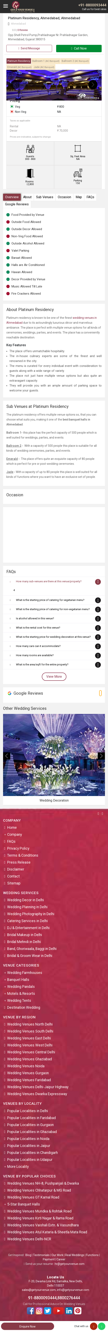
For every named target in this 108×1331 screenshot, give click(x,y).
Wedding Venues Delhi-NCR (29, 1239)
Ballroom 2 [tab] (75, 61)
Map (79, 197)
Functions (92, 1255)
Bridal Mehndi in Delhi (24, 942)
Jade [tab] (44, 67)
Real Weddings (74, 1255)
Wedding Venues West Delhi (29, 1045)
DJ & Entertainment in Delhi (28, 928)
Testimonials (41, 1255)
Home (12, 828)
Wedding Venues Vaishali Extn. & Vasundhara (43, 1225)
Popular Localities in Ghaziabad (32, 1132)
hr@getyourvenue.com (69, 1263)
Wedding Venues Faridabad (29, 1080)
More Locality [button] (18, 1167)
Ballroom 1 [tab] (45, 61)
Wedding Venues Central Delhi (31, 1052)
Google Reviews (17, 204)
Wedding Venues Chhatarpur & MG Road (39, 1190)
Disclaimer (15, 869)
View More (54, 677)
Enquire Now (27, 1326)
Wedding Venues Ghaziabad (29, 1059)
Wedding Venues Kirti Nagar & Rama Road (40, 1218)
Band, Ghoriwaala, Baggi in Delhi (32, 949)
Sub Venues (44, 197)
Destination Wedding (23, 1007)
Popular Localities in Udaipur (29, 1160)
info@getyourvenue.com (73, 1289)
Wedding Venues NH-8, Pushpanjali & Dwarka (43, 1183)
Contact (13, 876)
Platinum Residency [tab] (18, 61)
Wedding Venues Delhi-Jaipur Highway (37, 1087)
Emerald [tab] (19, 67)
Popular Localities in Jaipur (28, 1146)
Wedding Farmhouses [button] (24, 973)
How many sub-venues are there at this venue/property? (49, 581)
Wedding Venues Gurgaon (28, 1073)
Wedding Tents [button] (19, 1001)
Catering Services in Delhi (27, 921)
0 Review (20, 30)
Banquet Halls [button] (18, 980)
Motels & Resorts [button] (21, 994)
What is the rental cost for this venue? (38, 627)
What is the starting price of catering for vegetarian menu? (50, 600)
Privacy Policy (18, 848)
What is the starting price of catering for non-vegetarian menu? (53, 609)
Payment (49, 1259)
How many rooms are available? (35, 655)
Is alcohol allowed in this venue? (35, 618)
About (27, 197)
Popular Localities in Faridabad (31, 1118)
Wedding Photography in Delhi (30, 914)
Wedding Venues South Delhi (30, 1031)
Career (61, 1259)
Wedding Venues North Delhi (30, 1024)
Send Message (29, 48)
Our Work (57, 1255)
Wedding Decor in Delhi (25, 900)
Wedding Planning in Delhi (27, 907)
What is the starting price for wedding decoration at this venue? (53, 636)
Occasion (64, 197)
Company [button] (14, 834)
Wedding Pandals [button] (21, 987)
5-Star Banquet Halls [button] (23, 1204)
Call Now (79, 48)
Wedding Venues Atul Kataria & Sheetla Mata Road (47, 1232)
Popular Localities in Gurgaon (30, 1125)
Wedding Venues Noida (25, 1066)
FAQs (90, 197)
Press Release (19, 862)
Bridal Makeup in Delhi (24, 935)
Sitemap (13, 883)
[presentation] (15, 84)
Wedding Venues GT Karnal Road (33, 1197)
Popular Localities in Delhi (27, 1111)
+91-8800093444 (92, 5)
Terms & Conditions (22, 855)
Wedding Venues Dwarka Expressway (37, 1094)
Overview (12, 197)
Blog (28, 1255)
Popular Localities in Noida (28, 1139)
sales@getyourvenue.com (39, 1289)
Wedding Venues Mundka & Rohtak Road (39, 1211)
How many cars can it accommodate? (38, 646)
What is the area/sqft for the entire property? (42, 664)
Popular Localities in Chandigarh (32, 1153)
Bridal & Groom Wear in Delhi (29, 956)
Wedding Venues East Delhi (29, 1038)
